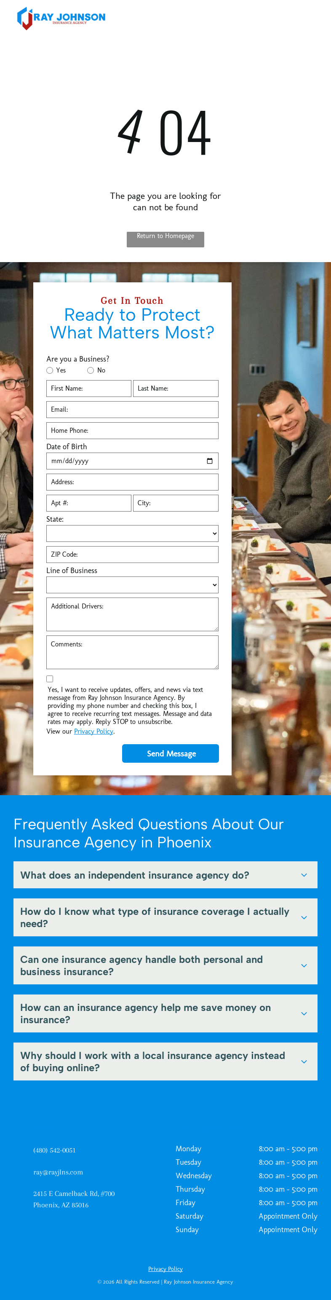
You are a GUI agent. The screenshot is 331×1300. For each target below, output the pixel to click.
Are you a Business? (77, 359)
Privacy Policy (93, 731)
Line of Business (71, 570)
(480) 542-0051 (54, 1150)
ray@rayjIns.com (58, 1172)
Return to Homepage (165, 236)
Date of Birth (66, 446)
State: (55, 519)
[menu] (312, 18)
